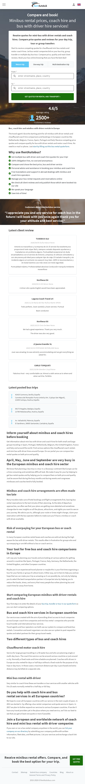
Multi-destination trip (60, 64)
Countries (53, 772)
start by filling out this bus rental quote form (51, 146)
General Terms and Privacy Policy (42, 775)
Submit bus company (38, 772)
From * (14, 71)
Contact (15, 772)
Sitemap (24, 772)
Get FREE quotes (76, 760)
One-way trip (38, 64)
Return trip (20, 64)
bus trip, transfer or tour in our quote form (59, 603)
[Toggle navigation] (4, 5)
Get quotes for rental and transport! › (42, 96)
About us (69, 772)
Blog (61, 772)
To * (12, 84)
